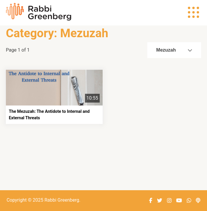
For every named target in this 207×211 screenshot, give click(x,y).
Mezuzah (174, 49)
